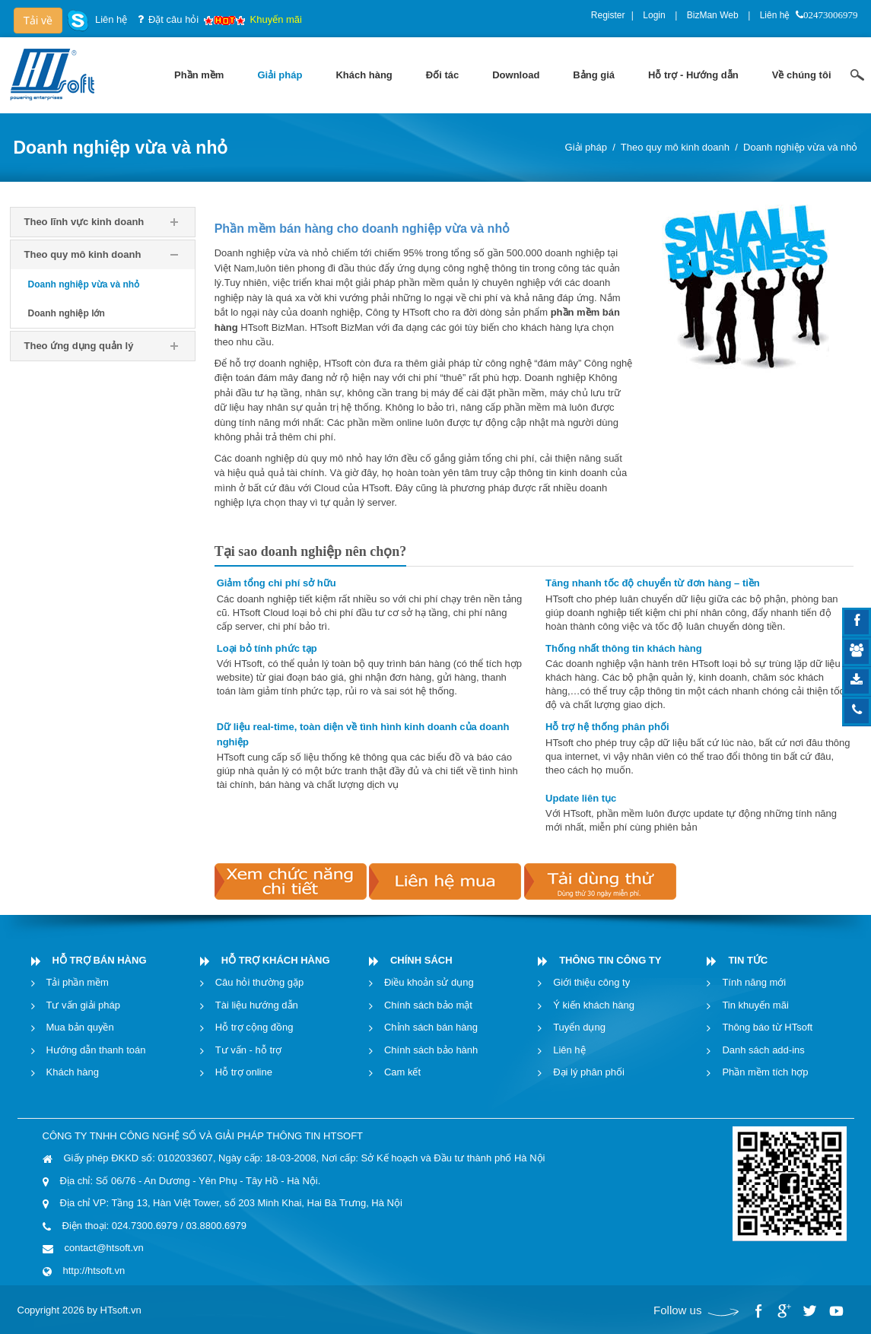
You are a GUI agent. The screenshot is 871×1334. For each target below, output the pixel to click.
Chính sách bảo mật (428, 1005)
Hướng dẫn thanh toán (96, 1050)
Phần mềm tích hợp (765, 1072)
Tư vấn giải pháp (83, 1005)
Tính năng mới (754, 982)
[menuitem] (198, 75)
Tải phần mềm (77, 982)
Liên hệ (775, 15)
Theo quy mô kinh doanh (675, 147)
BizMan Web (713, 15)
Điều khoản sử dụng (429, 982)
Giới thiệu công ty (591, 982)
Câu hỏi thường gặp (259, 982)
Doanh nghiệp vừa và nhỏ (800, 147)
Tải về (38, 20)
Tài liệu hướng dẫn (256, 1005)
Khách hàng (72, 1072)
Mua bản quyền (80, 1027)
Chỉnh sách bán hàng (431, 1027)
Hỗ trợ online (243, 1072)
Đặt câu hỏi (173, 19)
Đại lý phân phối (589, 1072)
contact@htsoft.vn (104, 1247)
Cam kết (402, 1072)
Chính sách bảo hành (431, 1050)
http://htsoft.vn (94, 1270)
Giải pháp (586, 147)
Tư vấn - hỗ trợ (248, 1050)
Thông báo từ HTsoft (767, 1027)
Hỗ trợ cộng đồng (254, 1027)
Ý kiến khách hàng (593, 1005)
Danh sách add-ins (763, 1050)
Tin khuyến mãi (755, 1005)
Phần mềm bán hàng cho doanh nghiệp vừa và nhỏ (362, 228)
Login (654, 15)
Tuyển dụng (579, 1027)
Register (608, 15)
